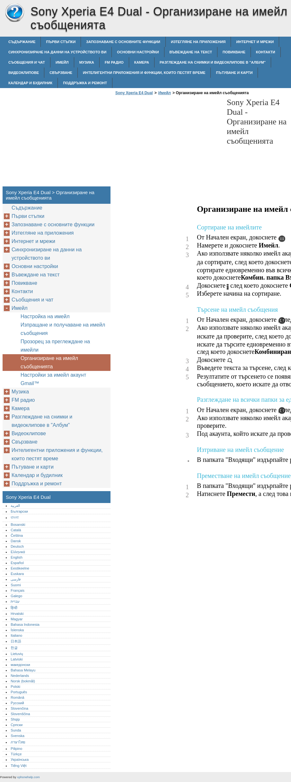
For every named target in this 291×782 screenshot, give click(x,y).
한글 (14, 648)
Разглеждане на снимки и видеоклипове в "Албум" (213, 62)
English (16, 557)
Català (16, 530)
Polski (15, 686)
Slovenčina (19, 708)
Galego (16, 596)
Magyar (16, 619)
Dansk (16, 541)
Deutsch (17, 546)
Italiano (16, 635)
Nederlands (20, 676)
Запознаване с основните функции (123, 42)
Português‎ (19, 692)
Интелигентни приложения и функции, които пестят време (144, 73)
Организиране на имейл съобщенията (49, 362)
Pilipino (16, 749)
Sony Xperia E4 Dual (14, 12)
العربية (15, 506)
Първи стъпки (60, 42)
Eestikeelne (20, 568)
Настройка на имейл (45, 316)
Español (17, 563)
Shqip (15, 719)
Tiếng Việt (18, 766)
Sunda (16, 730)
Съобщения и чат (26, 62)
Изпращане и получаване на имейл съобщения (63, 329)
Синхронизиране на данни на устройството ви (57, 52)
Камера (141, 62)
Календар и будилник (30, 83)
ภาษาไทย (18, 742)
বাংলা (15, 517)
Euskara (17, 574)
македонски (20, 665)
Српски (16, 725)
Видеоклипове (23, 73)
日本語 (16, 641)
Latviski (16, 659)
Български (19, 511)
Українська (20, 759)
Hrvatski (17, 614)
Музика (86, 62)
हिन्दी (14, 608)
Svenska (17, 736)
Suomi (16, 585)
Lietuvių (17, 654)
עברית (15, 601)
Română (17, 697)
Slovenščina (20, 714)
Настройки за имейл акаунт (53, 375)
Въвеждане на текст (191, 52)
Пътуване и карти (234, 73)
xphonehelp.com (28, 777)
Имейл (62, 62)
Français (17, 590)
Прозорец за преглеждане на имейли (55, 346)
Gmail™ (30, 383)
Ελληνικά (18, 552)
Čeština (17, 535)
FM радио (114, 62)
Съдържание (21, 42)
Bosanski (18, 524)
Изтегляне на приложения (198, 42)
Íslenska (17, 630)
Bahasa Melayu (23, 670)
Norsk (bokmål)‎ (23, 681)
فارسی (16, 579)
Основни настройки (138, 52)
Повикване (234, 52)
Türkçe (16, 754)
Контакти (265, 52)
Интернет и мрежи (255, 42)
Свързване (60, 73)
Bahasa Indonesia (25, 624)
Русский (17, 703)
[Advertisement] (168, 143)
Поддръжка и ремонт (85, 83)
